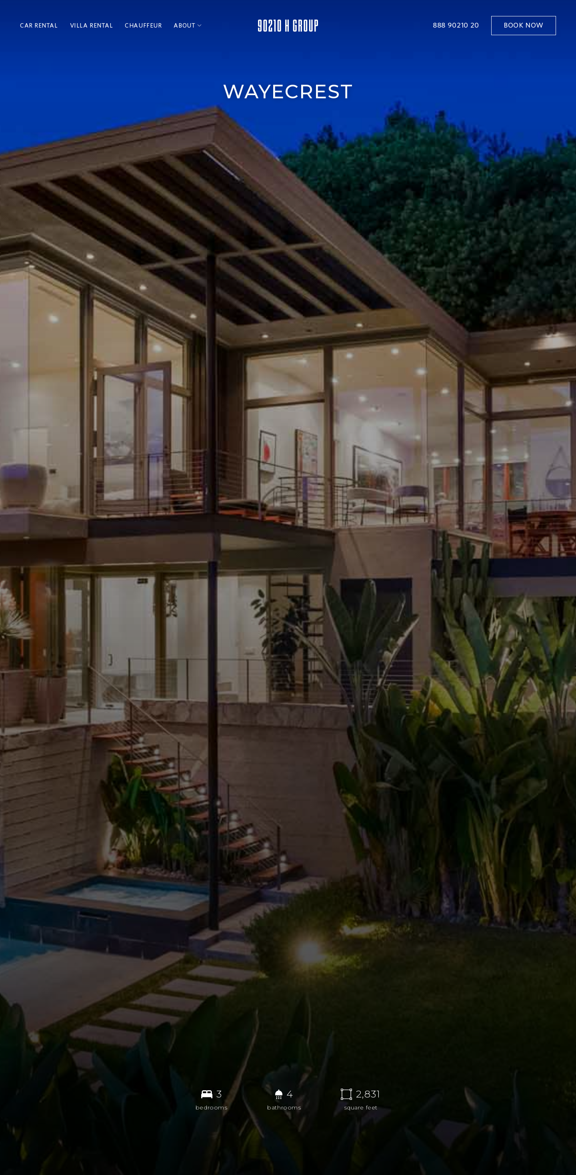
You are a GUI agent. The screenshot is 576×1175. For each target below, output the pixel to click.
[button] (188, 25)
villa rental (91, 25)
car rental (39, 25)
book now (524, 25)
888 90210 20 (456, 25)
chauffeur (143, 25)
